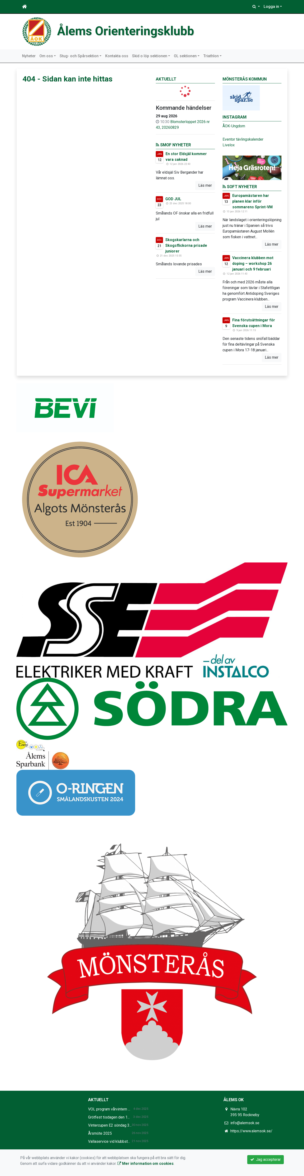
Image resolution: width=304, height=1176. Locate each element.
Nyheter (29, 56)
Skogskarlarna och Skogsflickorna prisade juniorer (186, 245)
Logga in (271, 6)
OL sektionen (185, 56)
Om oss (46, 56)
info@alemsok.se (244, 1123)
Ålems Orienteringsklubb (125, 31)
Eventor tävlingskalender (243, 139)
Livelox (229, 145)
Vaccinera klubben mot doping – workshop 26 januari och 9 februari (252, 263)
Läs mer (205, 185)
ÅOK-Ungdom (234, 126)
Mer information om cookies (145, 1163)
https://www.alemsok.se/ (251, 1131)
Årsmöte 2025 (100, 1133)
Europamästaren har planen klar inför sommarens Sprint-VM (252, 201)
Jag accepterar (265, 1159)
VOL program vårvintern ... (109, 1109)
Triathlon (211, 56)
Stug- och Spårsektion (79, 56)
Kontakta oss (116, 56)
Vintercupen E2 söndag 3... (110, 1125)
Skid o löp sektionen (149, 56)
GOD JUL (173, 199)
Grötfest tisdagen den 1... (109, 1117)
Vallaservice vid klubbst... (109, 1141)
